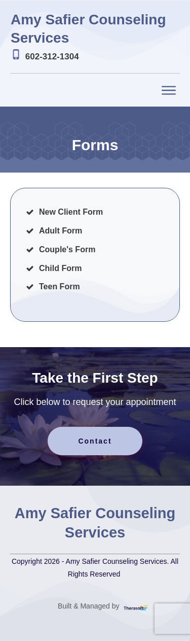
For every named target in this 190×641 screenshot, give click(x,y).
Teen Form (59, 286)
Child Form (60, 268)
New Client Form (71, 212)
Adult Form (60, 230)
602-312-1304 (52, 56)
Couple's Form (67, 249)
